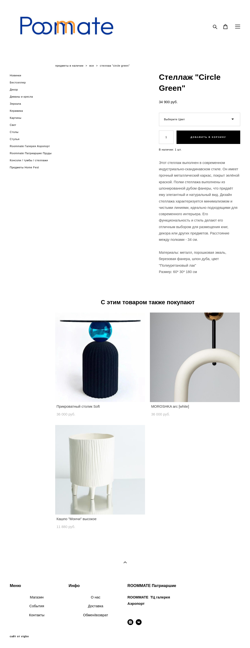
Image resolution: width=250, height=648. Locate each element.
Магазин (36, 597)
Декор (14, 89)
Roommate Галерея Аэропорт (30, 146)
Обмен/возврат (95, 615)
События (36, 606)
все (91, 65)
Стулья (15, 139)
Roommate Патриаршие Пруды (31, 153)
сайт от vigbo (19, 636)
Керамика (16, 110)
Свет (13, 124)
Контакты (36, 615)
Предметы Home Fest (24, 167)
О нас (95, 597)
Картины (15, 117)
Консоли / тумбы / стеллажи (29, 160)
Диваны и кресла (21, 96)
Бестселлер (18, 82)
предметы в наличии (69, 65)
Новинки (15, 75)
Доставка (95, 606)
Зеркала (15, 103)
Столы (14, 132)
